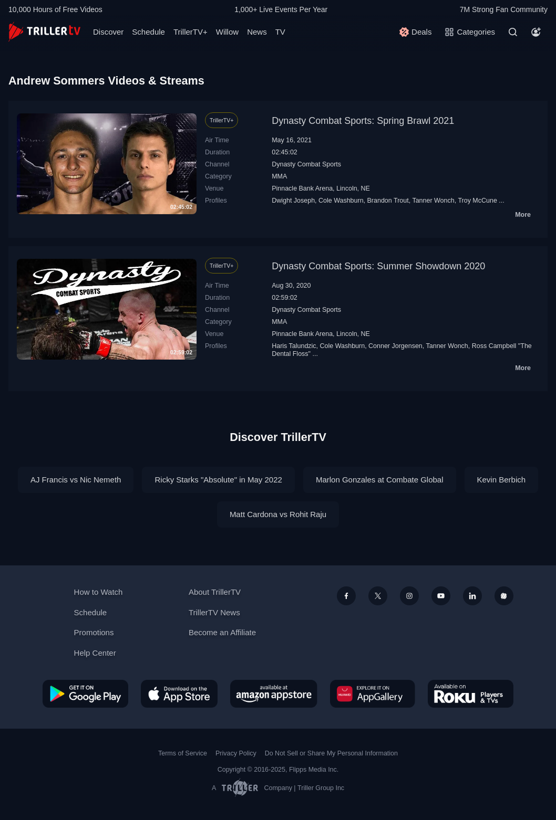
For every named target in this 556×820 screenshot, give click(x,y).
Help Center (95, 652)
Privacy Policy (235, 753)
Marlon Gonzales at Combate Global (380, 479)
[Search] (512, 32)
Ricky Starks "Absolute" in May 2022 (218, 479)
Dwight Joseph (293, 200)
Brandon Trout (388, 200)
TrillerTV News (214, 612)
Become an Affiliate (222, 632)
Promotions (94, 632)
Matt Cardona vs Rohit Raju (278, 514)
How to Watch (98, 591)
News (257, 31)
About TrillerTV (215, 591)
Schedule (148, 31)
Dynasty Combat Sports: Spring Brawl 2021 (363, 120)
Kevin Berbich (501, 479)
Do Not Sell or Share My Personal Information (331, 753)
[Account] (536, 32)
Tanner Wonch (433, 200)
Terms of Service (182, 753)
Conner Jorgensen (395, 346)
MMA (279, 176)
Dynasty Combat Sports (306, 164)
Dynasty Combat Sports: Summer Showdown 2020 (378, 266)
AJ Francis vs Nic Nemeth (75, 479)
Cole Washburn (341, 200)
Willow (227, 31)
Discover (108, 31)
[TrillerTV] (44, 32)
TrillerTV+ (190, 31)
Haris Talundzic (294, 346)
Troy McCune (477, 200)
